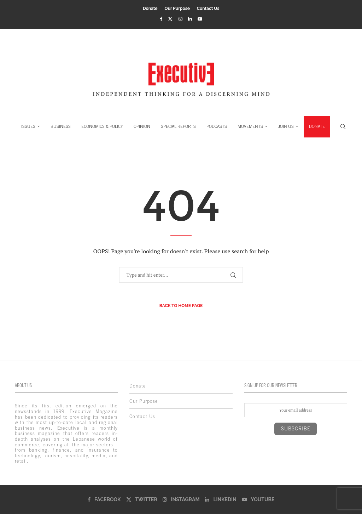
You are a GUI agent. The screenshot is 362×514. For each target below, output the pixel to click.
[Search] (342, 126)
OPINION (142, 126)
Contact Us (208, 8)
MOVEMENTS (250, 126)
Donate (150, 8)
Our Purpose (177, 8)
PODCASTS (216, 126)
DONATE (317, 126)
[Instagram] (180, 19)
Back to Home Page (181, 305)
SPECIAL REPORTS (178, 126)
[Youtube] (200, 19)
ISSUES (28, 126)
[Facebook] (161, 19)
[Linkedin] (190, 19)
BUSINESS (61, 126)
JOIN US (286, 126)
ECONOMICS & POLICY (102, 126)
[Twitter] (170, 19)
